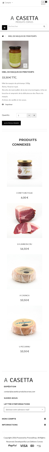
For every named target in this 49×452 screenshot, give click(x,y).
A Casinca (25, 295)
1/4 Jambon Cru (24, 244)
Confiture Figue (24, 193)
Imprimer (9, 104)
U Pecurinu (24, 346)
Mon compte (9, 419)
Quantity (5, 115)
